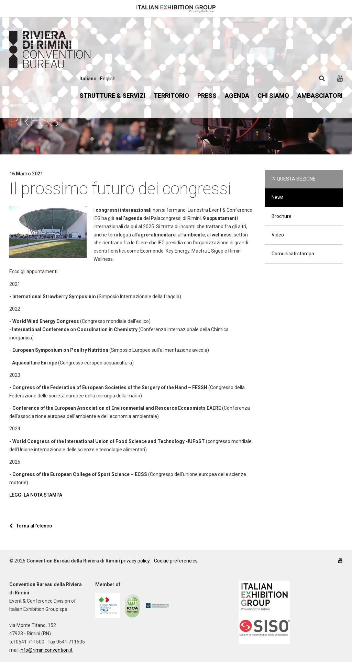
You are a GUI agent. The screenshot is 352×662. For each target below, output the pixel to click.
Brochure (282, 216)
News (278, 197)
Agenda (237, 95)
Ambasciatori (320, 95)
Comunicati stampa (293, 253)
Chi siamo (273, 95)
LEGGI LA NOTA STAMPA (35, 495)
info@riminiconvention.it (46, 650)
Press (207, 95)
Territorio (171, 95)
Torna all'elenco (30, 526)
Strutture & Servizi (112, 95)
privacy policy (135, 561)
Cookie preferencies (176, 561)
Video (278, 234)
